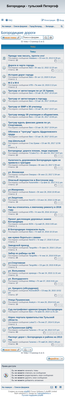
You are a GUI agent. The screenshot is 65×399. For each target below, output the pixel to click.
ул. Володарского (18, 278)
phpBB (26, 391)
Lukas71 (32, 322)
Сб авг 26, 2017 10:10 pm (46, 93)
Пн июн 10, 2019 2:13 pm (46, 85)
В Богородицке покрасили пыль (26, 229)
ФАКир (32, 281)
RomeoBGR (34, 291)
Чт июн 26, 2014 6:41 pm (48, 302)
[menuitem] (8, 20)
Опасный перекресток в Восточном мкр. (31, 180)
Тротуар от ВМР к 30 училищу (25, 106)
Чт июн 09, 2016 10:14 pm (46, 212)
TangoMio (33, 248)
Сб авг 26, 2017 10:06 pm (46, 117)
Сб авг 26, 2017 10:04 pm (46, 127)
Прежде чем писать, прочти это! (26, 55)
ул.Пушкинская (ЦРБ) (20, 327)
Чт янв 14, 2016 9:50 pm (49, 256)
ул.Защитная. (15, 197)
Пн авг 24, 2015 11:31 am (50, 273)
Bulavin (32, 192)
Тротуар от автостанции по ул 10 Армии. (31, 90)
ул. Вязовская (16, 172)
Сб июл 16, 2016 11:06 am (48, 200)
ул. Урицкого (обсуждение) (23, 288)
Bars (31, 68)
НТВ (31, 85)
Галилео (32, 330)
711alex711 (34, 153)
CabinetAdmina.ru (44, 393)
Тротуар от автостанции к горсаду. (27, 98)
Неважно (33, 58)
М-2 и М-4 (13, 82)
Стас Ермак (34, 143)
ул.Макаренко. (16, 189)
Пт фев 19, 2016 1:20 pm (50, 248)
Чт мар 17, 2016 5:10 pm (48, 240)
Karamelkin (33, 182)
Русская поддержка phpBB (32, 395)
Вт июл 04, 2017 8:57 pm (51, 153)
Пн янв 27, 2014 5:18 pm (49, 322)
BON (31, 224)
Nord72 (32, 200)
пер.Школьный (16, 141)
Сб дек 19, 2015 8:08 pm (50, 265)
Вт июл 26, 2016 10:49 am (48, 192)
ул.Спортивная (16, 263)
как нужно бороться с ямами (24, 237)
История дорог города (20, 75)
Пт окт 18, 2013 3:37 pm (48, 330)
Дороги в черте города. (21, 65)
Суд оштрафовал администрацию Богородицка (35, 309)
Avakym (32, 302)
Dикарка (32, 165)
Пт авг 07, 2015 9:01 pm (47, 281)
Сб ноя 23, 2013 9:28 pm (49, 58)
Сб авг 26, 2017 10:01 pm (46, 137)
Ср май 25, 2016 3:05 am (46, 224)
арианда (32, 273)
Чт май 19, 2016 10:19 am (46, 232)
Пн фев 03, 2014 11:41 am (46, 312)
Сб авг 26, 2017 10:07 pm (46, 109)
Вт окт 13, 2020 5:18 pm (45, 77)
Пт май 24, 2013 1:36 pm (49, 342)
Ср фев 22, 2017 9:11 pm (52, 182)
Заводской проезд (18, 245)
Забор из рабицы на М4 (21, 253)
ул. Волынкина (16, 270)
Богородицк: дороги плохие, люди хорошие (33, 150)
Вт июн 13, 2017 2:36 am (49, 165)
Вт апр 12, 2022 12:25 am (46, 68)
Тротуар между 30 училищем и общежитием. (33, 114)
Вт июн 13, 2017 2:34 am (49, 174)
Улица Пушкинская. (19, 300)
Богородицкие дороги (18, 33)
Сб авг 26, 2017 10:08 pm (46, 101)
